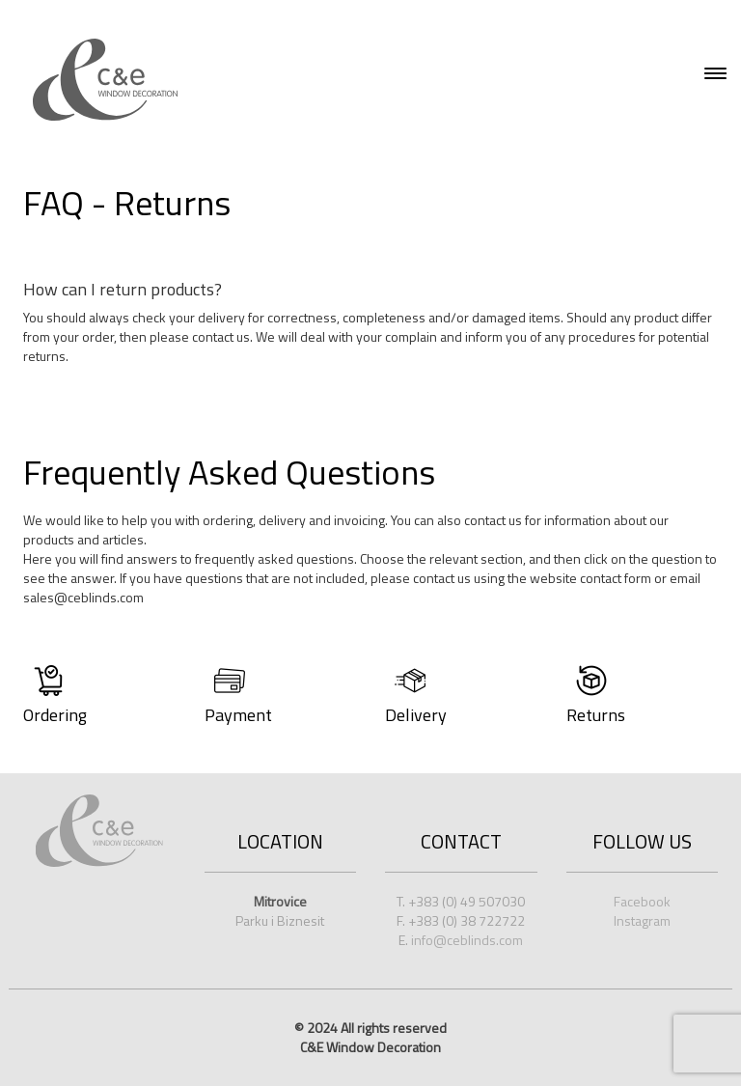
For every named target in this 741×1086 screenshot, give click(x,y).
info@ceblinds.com (467, 940)
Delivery (416, 715)
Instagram (642, 920)
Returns (595, 715)
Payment (238, 715)
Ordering (55, 715)
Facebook (642, 901)
